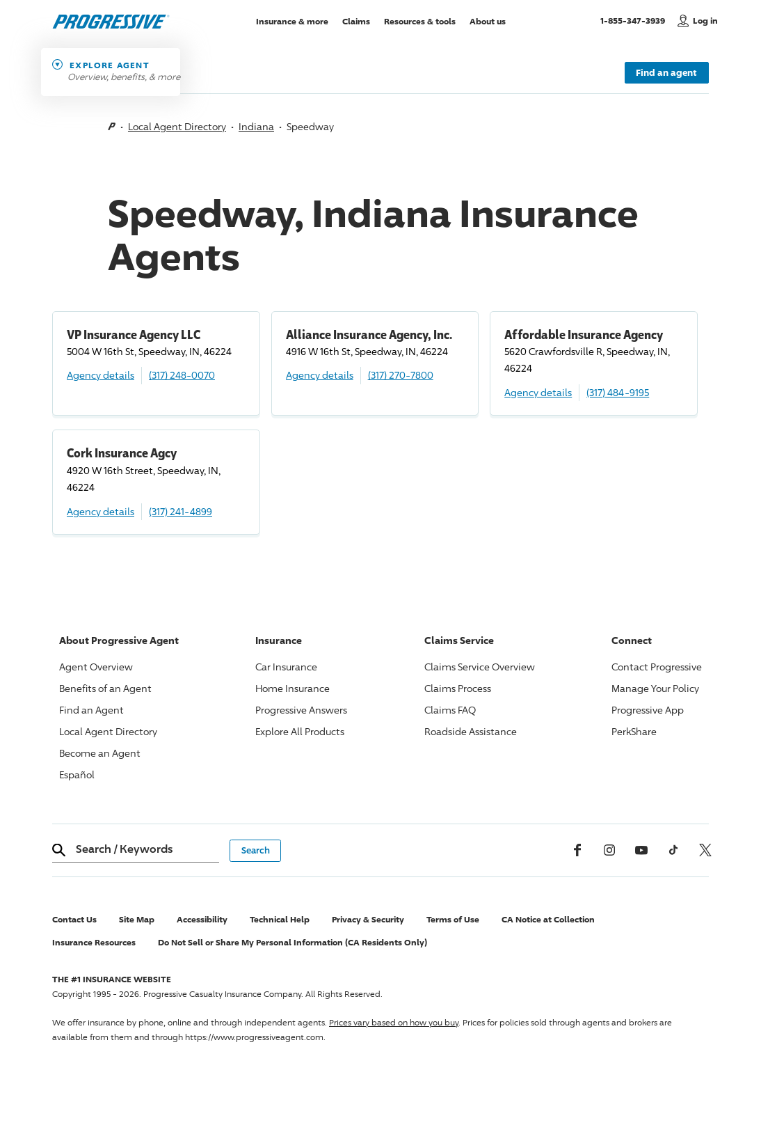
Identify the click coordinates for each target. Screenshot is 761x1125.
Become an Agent (100, 753)
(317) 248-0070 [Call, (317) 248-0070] (182, 375)
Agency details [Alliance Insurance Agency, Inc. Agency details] (319, 375)
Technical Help (280, 919)
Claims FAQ (450, 710)
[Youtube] (641, 850)
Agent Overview (96, 666)
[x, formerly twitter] (705, 850)
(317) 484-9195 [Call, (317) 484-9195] (617, 392)
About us (488, 20)
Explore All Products (299, 731)
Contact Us (74, 919)
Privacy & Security (368, 919)
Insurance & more (292, 20)
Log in (705, 20)
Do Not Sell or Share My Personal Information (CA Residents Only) (292, 942)
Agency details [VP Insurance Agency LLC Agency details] (100, 375)
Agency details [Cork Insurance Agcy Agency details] (100, 511)
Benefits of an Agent (105, 688)
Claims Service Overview (479, 666)
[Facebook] (577, 850)
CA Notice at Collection (548, 919)
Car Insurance (286, 666)
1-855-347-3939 (635, 20)
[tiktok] (673, 850)
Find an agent (666, 72)
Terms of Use (452, 919)
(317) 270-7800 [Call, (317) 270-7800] (400, 375)
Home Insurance (292, 688)
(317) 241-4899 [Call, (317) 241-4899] (180, 511)
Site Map (136, 919)
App (647, 710)
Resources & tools (420, 20)
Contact (656, 666)
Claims (356, 20)
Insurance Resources (94, 942)
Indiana (256, 126)
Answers (301, 710)
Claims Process (457, 688)
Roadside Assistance (470, 731)
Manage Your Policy (655, 688)
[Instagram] (609, 850)
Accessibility (202, 919)
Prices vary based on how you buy (393, 1022)
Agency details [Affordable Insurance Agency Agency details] (538, 392)
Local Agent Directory (177, 126)
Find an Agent (91, 710)
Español (77, 774)
